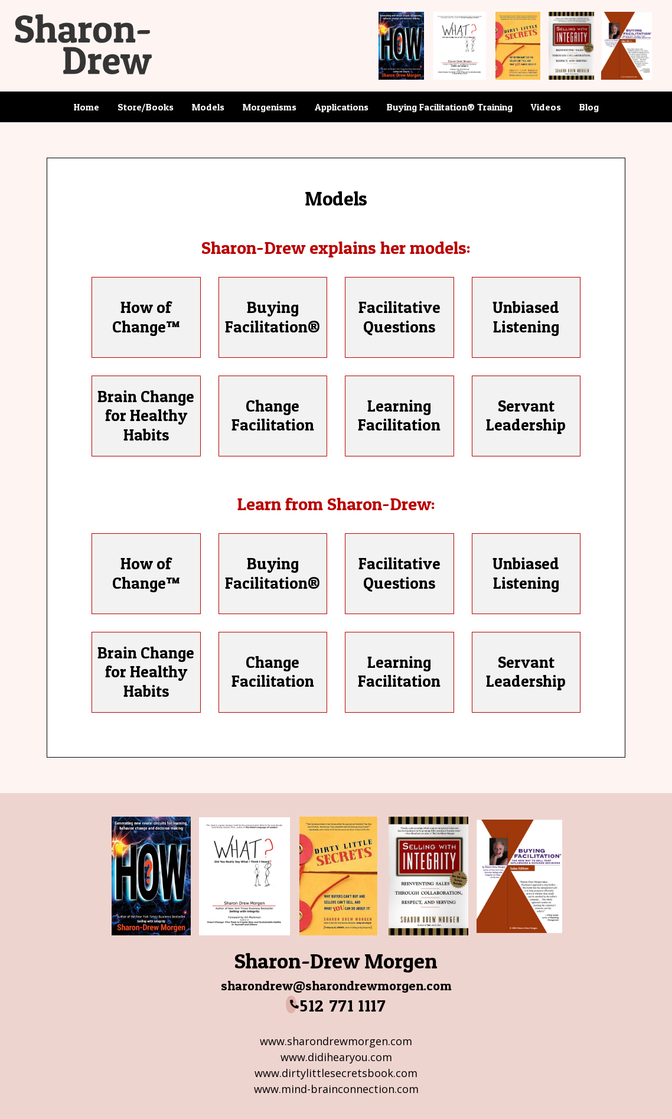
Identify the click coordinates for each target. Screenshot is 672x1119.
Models (208, 107)
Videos (546, 107)
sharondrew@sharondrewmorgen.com (336, 985)
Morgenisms (269, 107)
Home (86, 107)
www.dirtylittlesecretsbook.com (336, 1073)
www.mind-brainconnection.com (336, 1089)
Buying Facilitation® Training (450, 107)
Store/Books (146, 107)
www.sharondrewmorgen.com (336, 1041)
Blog (589, 107)
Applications (341, 107)
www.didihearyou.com (336, 1057)
